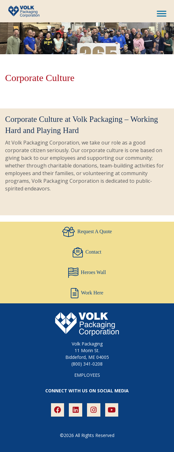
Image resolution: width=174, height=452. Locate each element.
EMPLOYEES (87, 375)
